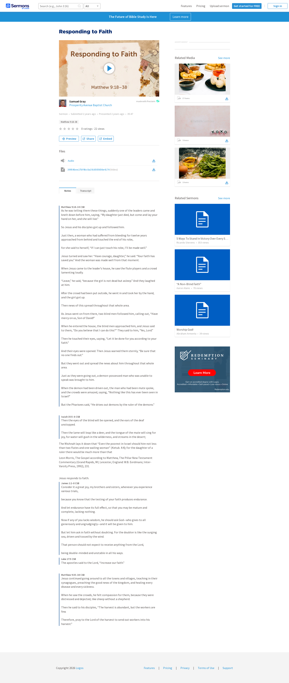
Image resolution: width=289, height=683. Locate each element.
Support (228, 668)
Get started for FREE (247, 6)
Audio (71, 160)
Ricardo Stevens (186, 242)
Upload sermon (219, 6)
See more (224, 58)
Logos (79, 668)
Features (186, 6)
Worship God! (185, 329)
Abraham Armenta (186, 333)
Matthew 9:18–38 (69, 121)
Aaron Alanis (183, 288)
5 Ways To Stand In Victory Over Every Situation (206, 238)
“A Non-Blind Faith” (189, 284)
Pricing (200, 6)
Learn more (180, 17)
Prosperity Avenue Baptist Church (90, 105)
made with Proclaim (147, 101)
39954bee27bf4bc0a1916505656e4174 (92, 169)
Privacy (184, 668)
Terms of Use (206, 668)
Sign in (277, 6)
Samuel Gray (77, 101)
